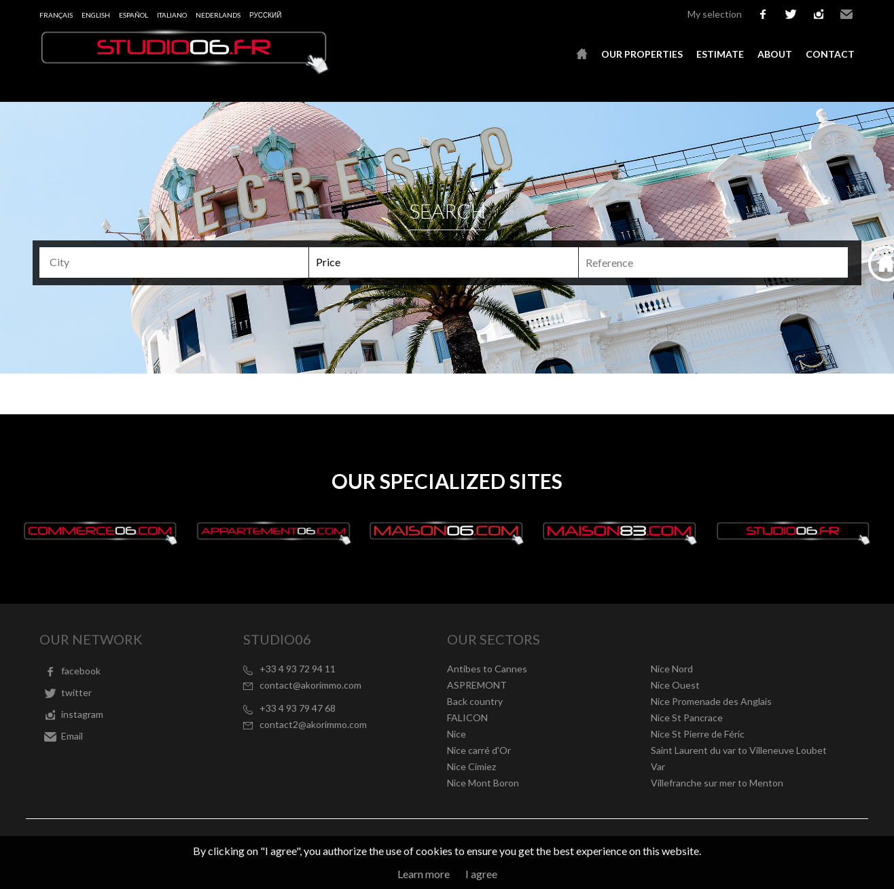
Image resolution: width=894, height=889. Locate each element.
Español (133, 15)
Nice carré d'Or (479, 750)
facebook (763, 14)
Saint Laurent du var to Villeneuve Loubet (739, 750)
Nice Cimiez (471, 766)
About (774, 54)
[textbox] (180, 262)
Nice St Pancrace (687, 717)
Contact (830, 54)
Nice (456, 734)
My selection (714, 14)
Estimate (720, 54)
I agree (481, 873)
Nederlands (218, 15)
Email (846, 14)
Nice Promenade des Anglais (711, 701)
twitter (791, 14)
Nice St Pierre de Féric (698, 734)
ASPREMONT (477, 685)
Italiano (172, 15)
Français (56, 15)
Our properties (642, 54)
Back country (475, 701)
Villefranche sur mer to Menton (717, 782)
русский (265, 15)
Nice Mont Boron (483, 782)
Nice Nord (672, 668)
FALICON (467, 717)
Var (658, 766)
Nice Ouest (675, 685)
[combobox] (173, 262)
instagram (818, 14)
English (96, 15)
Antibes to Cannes (487, 668)
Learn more (423, 873)
